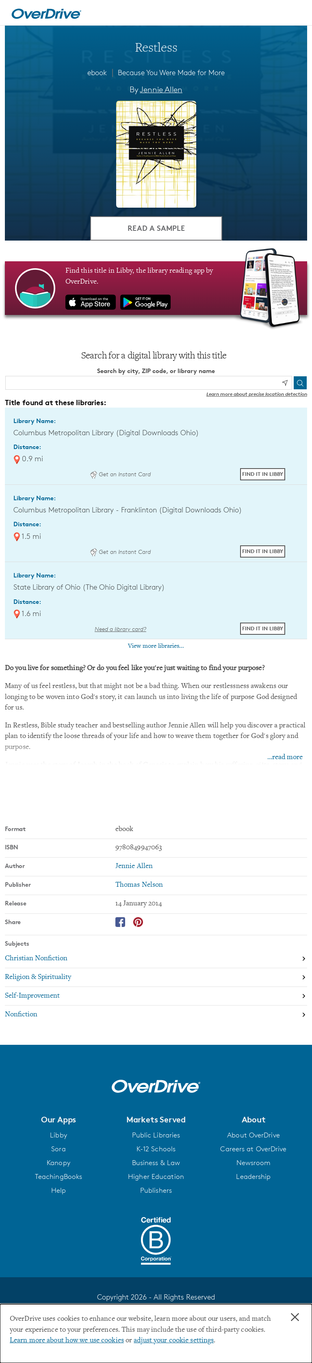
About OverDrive (253, 1135)
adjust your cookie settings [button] (174, 1340)
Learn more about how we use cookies (67, 1340)
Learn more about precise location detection (256, 394)
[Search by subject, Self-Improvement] (156, 996)
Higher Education (156, 1176)
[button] (58, 1119)
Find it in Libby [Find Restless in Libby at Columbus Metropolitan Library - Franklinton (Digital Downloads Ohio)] (262, 551)
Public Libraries (156, 1135)
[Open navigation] (296, 14)
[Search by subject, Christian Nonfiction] (156, 958)
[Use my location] (284, 382)
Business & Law (156, 1163)
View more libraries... (156, 646)
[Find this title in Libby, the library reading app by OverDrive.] (156, 288)
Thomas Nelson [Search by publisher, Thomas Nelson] (139, 885)
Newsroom (253, 1163)
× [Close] (295, 1317)
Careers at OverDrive (253, 1149)
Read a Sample (156, 227)
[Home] (46, 13)
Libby (58, 1135)
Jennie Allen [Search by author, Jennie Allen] (161, 89)
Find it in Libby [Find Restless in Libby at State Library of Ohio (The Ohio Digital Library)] (262, 628)
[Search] (300, 382)
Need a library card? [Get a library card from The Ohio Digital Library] (120, 628)
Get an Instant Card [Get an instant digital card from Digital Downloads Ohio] (120, 474)
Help (58, 1190)
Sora (58, 1149)
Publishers (156, 1190)
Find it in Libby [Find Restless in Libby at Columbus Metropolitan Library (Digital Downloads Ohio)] (262, 474)
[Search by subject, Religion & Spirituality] (156, 977)
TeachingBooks (58, 1176)
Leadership (253, 1176)
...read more (285, 757)
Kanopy (58, 1163)
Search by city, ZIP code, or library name (156, 371)
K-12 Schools (156, 1149)
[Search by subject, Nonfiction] (156, 1014)
